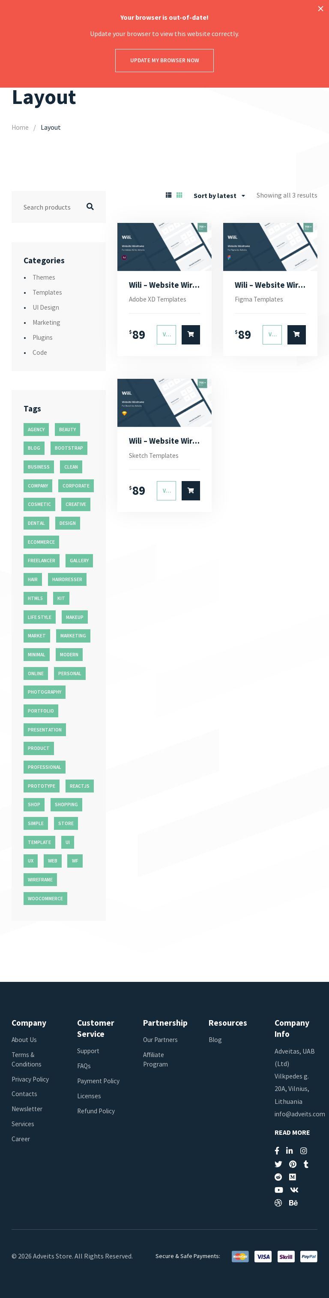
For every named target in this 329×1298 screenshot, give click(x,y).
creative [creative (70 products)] (76, 504)
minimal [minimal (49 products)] (36, 654)
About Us (25, 1039)
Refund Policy (97, 1119)
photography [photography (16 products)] (44, 692)
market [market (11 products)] (37, 636)
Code (40, 352)
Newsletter (28, 1108)
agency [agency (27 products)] (36, 429)
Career (21, 1138)
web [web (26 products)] (52, 861)
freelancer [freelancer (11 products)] (41, 561)
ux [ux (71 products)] (30, 861)
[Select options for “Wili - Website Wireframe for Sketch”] (191, 493)
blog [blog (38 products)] (34, 448)
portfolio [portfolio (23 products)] (41, 711)
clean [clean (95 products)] (71, 467)
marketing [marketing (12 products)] (73, 636)
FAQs (84, 1065)
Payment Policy (90, 1085)
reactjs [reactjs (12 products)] (80, 786)
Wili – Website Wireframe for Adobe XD (164, 285)
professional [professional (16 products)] (44, 767)
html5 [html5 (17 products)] (35, 598)
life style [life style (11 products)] (39, 617)
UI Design (46, 307)
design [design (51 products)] (68, 523)
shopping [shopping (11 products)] (66, 804)
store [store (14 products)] (66, 823)
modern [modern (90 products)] (69, 654)
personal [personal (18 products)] (69, 673)
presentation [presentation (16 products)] (45, 729)
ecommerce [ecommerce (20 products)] (41, 542)
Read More (292, 1132)
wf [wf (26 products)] (75, 861)
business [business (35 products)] (39, 467)
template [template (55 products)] (39, 842)
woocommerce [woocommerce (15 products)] (45, 898)
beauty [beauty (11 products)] (67, 429)
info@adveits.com (301, 1113)
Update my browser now (164, 60)
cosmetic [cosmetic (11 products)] (39, 504)
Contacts (25, 1093)
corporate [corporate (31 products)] (76, 485)
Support (89, 1050)
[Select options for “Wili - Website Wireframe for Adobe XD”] (191, 335)
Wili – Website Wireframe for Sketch (164, 442)
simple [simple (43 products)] (36, 823)
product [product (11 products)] (39, 748)
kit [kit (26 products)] (61, 598)
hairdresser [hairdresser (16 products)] (67, 579)
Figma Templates (261, 300)
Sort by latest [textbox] (215, 195)
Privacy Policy (32, 1078)
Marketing (48, 322)
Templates (49, 292)
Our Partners (162, 1039)
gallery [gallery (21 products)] (79, 561)
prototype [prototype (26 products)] (41, 786)
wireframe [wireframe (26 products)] (40, 880)
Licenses (89, 1104)
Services (23, 1123)
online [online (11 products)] (36, 673)
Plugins (44, 337)
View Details (169, 335)
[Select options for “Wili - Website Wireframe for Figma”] (296, 335)
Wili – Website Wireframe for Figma (270, 285)
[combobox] (219, 195)
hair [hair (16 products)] (33, 579)
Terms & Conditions (28, 1059)
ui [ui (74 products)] (68, 842)
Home (21, 127)
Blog (216, 1039)
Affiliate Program (156, 1059)
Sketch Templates (155, 457)
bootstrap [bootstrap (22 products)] (69, 448)
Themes (45, 277)
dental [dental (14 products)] (36, 523)
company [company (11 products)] (38, 485)
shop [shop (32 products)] (34, 804)
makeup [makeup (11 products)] (75, 617)
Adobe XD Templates (159, 300)
